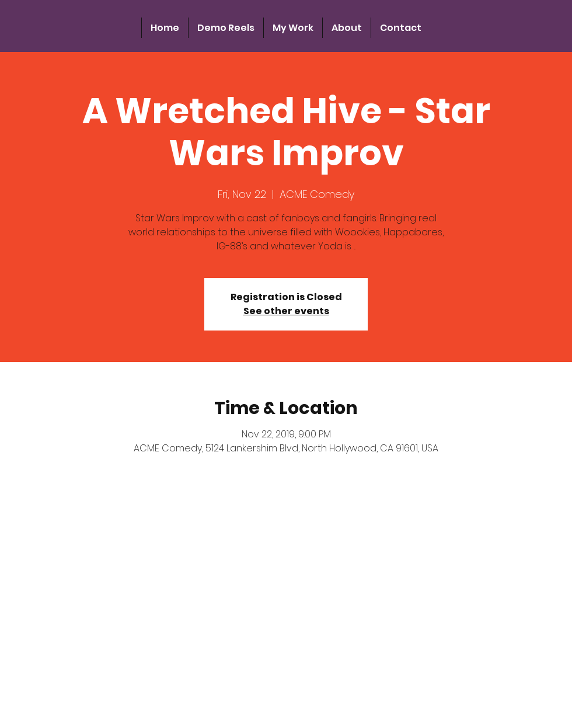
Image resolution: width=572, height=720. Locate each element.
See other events (286, 311)
